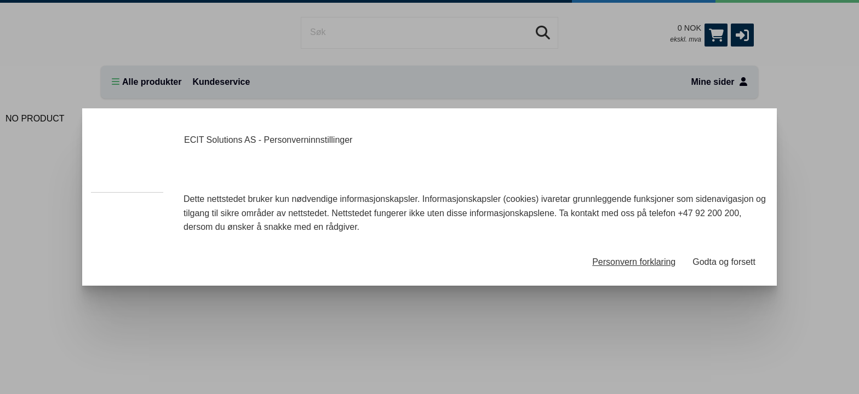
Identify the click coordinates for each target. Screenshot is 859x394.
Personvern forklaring (633, 261)
